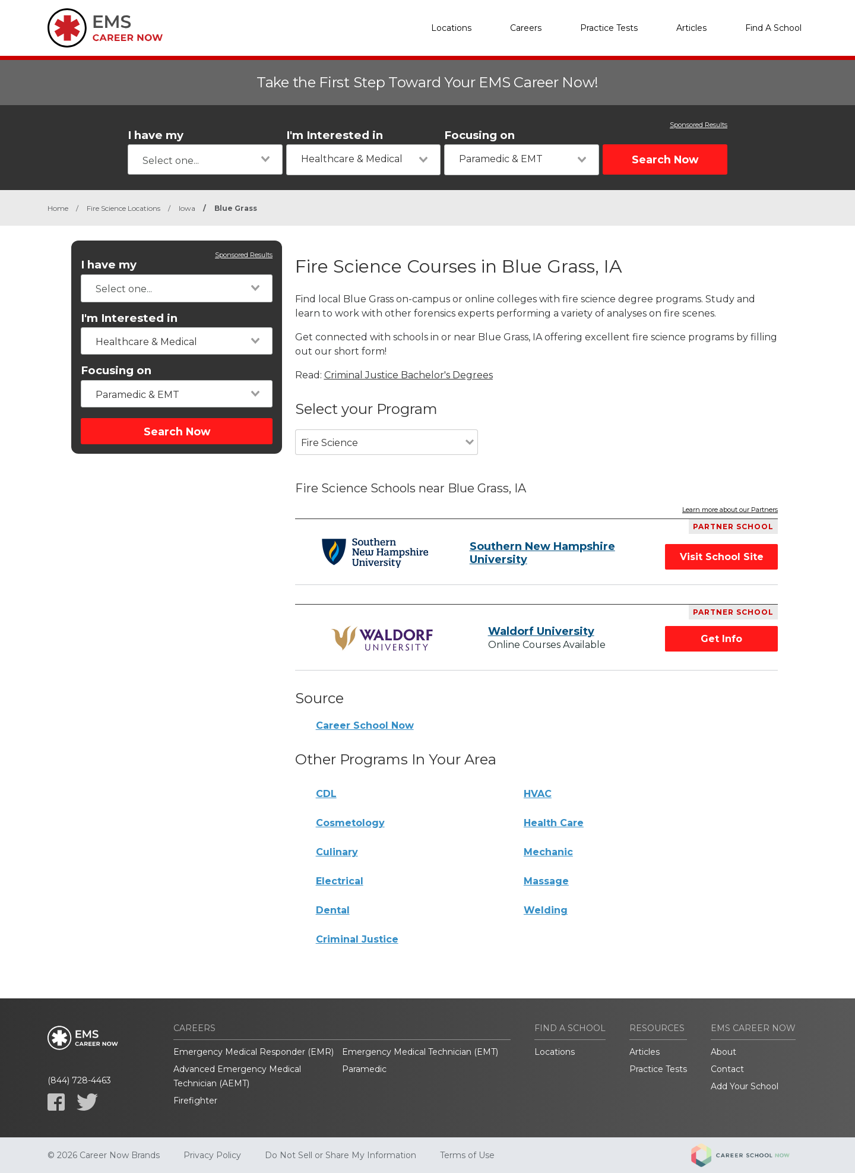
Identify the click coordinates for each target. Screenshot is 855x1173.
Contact (727, 1069)
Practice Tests (609, 28)
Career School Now (365, 725)
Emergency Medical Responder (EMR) (253, 1051)
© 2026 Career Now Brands (104, 1155)
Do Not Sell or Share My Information (340, 1155)
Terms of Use (467, 1155)
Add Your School (744, 1086)
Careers (526, 28)
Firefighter (195, 1100)
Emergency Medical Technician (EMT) (420, 1051)
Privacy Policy (212, 1155)
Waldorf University (541, 631)
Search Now (665, 159)
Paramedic (364, 1069)
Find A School (773, 28)
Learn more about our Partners (730, 510)
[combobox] (205, 159)
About (723, 1051)
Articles (691, 28)
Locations (451, 28)
